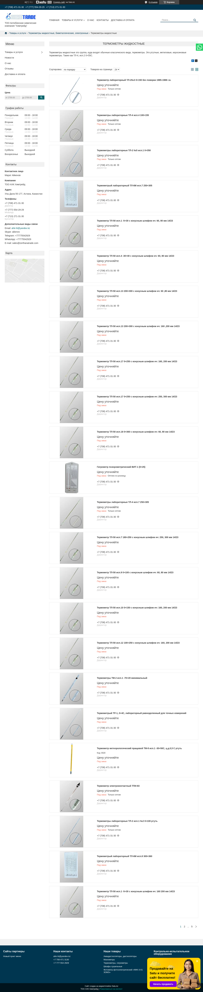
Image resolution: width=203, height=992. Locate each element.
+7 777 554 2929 (61, 963)
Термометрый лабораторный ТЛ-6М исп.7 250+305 (124, 185)
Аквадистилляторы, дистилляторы (120, 956)
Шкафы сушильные (113, 966)
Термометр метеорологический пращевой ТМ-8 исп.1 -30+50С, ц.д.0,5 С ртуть (139, 748)
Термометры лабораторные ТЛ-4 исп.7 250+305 (123, 502)
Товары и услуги (72, 20)
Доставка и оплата (122, 20)
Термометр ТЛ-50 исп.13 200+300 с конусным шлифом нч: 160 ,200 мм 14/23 (138, 326)
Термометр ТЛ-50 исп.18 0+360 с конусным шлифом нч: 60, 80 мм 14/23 (136, 431)
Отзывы (9, 68)
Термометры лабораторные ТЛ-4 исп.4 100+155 (123, 115)
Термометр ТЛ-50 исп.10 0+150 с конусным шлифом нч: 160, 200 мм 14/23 (137, 607)
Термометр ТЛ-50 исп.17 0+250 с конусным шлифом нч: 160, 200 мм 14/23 (137, 361)
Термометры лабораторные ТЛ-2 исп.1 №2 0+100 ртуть (127, 821)
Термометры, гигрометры (116, 963)
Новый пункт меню (12, 956)
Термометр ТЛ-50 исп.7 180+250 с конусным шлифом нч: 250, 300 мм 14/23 (137, 537)
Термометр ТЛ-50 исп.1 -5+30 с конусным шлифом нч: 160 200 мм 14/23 (136, 891)
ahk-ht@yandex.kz (21, 228)
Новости (9, 57)
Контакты (103, 20)
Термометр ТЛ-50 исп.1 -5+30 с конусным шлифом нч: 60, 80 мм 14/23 (135, 220)
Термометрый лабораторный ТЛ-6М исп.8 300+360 (124, 856)
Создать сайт (59, 2)
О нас (90, 20)
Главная (54, 20)
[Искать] (194, 20)
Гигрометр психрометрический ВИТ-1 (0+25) (121, 467)
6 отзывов (153, 2)
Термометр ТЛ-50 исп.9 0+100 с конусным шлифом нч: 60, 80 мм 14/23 (135, 572)
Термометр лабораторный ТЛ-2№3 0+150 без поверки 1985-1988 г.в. (134, 80)
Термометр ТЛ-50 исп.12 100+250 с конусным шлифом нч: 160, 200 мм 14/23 (138, 643)
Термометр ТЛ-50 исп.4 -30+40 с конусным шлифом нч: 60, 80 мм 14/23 (135, 256)
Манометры (109, 959)
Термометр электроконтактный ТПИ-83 (118, 786)
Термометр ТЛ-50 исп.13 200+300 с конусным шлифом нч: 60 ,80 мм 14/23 (137, 291)
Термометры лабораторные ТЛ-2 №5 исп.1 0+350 (124, 150)
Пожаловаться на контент (111, 989)
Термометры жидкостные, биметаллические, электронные (58, 33)
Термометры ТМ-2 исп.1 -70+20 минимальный (122, 678)
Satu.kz (115, 986)
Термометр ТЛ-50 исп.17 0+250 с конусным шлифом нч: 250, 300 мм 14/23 (137, 396)
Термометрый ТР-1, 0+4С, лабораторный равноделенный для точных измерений (141, 713)
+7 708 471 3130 (61, 959)
